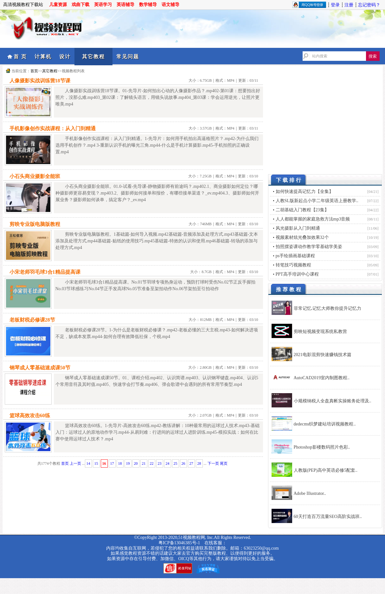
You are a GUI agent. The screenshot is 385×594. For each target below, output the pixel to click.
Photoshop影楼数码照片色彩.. (322, 447)
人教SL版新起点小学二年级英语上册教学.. (317, 200)
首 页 (20, 56)
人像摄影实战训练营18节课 (40, 80)
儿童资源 (58, 4)
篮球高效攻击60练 (30, 415)
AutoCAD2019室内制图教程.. (322, 377)
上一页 (75, 463)
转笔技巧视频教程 (293, 265)
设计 (65, 56)
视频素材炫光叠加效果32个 (302, 237)
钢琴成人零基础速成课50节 (40, 367)
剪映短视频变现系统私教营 (320, 331)
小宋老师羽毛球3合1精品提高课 (45, 272)
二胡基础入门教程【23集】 (302, 210)
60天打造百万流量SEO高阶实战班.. (328, 516)
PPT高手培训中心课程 (297, 274)
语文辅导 (170, 4)
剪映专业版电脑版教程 (35, 224)
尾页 (224, 463)
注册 (348, 5)
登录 (335, 5)
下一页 (213, 463)
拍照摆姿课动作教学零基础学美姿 (309, 246)
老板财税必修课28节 (32, 320)
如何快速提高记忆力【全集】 (304, 191)
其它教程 (93, 56)
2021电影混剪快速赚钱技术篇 (322, 354)
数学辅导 (148, 4)
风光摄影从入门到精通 (298, 228)
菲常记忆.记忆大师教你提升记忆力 (328, 308)
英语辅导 (125, 4)
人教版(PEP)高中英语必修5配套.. (325, 470)
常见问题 (127, 56)
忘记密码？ (369, 5)
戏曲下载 (80, 4)
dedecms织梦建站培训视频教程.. (325, 424)
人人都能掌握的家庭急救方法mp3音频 (313, 219)
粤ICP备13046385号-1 (179, 542)
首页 (34, 71)
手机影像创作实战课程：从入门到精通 (53, 128)
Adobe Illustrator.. (310, 493)
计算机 (43, 56)
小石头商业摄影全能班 (35, 176)
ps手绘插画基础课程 (295, 255)
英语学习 (103, 4)
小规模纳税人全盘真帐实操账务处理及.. (332, 401)
